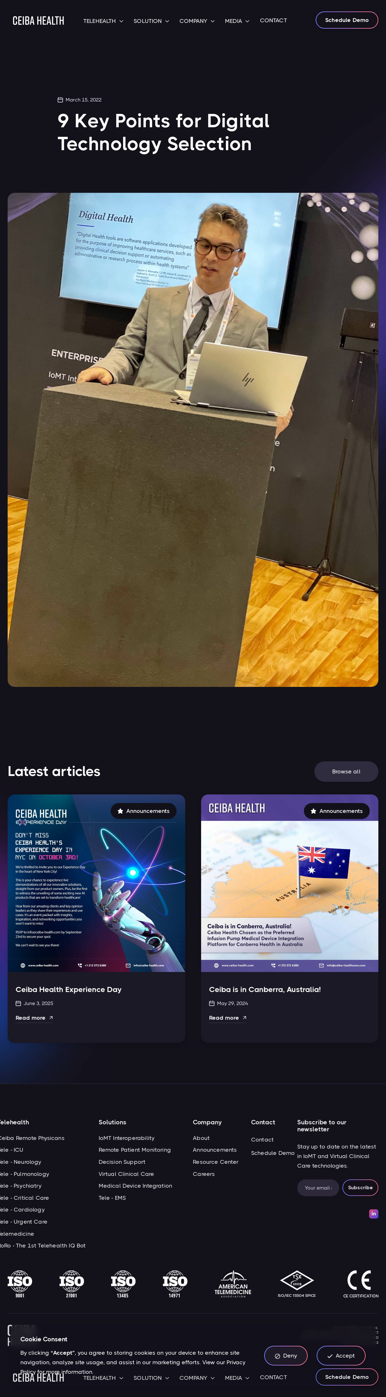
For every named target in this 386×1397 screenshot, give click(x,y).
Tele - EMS (112, 1198)
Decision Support (122, 1162)
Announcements (215, 1150)
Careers (204, 1174)
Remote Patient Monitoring (135, 1150)
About (201, 1138)
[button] (103, 21)
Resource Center (215, 1162)
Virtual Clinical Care (126, 1174)
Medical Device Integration (135, 1186)
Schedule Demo (347, 20)
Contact (262, 1139)
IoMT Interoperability (127, 1138)
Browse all (346, 774)
